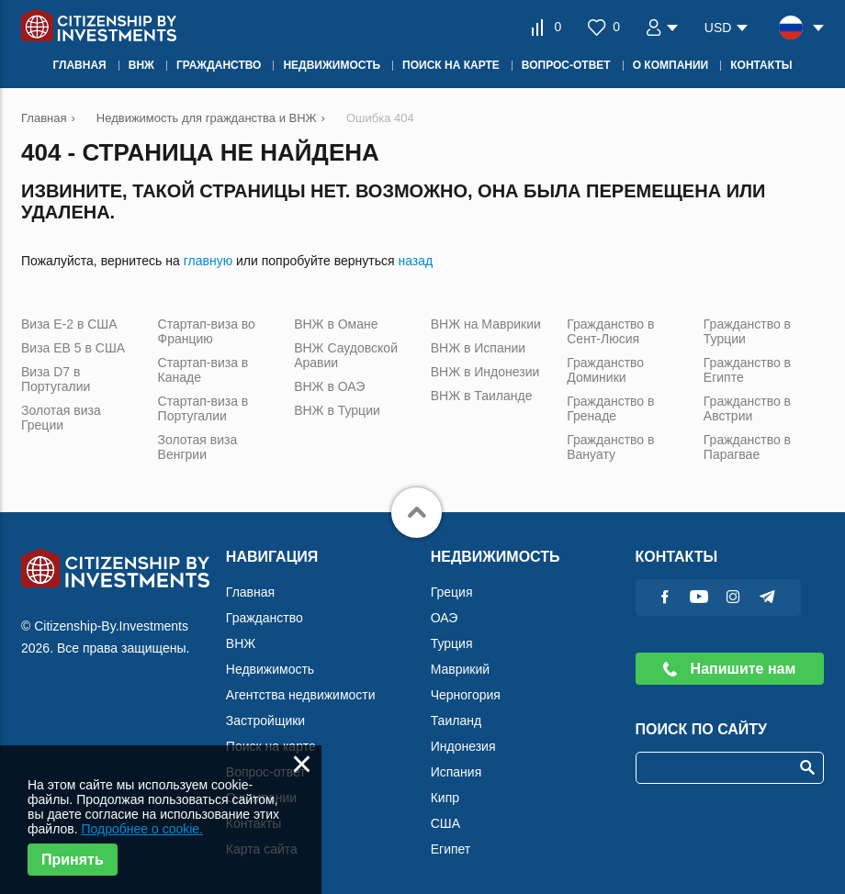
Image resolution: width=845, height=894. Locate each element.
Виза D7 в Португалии (55, 379)
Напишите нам (729, 668)
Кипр (445, 797)
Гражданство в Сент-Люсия (610, 331)
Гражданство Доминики (605, 370)
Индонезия (463, 746)
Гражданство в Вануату (610, 447)
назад (415, 260)
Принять (72, 859)
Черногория (466, 694)
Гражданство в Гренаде (610, 408)
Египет (451, 849)
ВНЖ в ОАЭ (329, 386)
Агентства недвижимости (301, 694)
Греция (452, 592)
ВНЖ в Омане (335, 324)
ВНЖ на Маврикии (486, 324)
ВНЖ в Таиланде (482, 395)
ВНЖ (240, 643)
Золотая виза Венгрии (198, 447)
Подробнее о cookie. (142, 828)
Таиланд (456, 720)
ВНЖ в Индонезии (485, 371)
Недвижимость (270, 669)
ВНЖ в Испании (478, 348)
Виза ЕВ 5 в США (73, 348)
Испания (456, 772)
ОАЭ (444, 617)
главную (208, 260)
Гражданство (264, 617)
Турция (452, 643)
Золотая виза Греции (61, 417)
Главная (250, 592)
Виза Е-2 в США (69, 324)
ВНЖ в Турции (337, 410)
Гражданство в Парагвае (747, 447)
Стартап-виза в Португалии (203, 408)
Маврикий (460, 669)
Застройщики (265, 720)
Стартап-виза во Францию (206, 331)
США (445, 823)
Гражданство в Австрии (747, 408)
